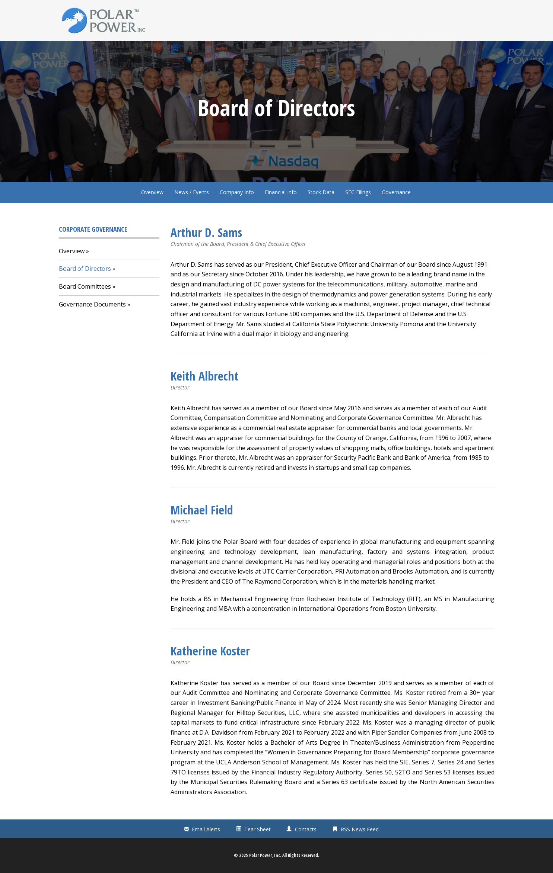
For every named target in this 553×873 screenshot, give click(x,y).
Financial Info (281, 192)
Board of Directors (85, 268)
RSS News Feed (360, 829)
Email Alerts (206, 829)
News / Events (191, 192)
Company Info (237, 192)
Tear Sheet (257, 829)
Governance (396, 192)
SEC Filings (358, 192)
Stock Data (321, 192)
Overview (152, 192)
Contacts (306, 829)
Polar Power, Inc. (265, 855)
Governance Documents (92, 304)
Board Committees (85, 286)
